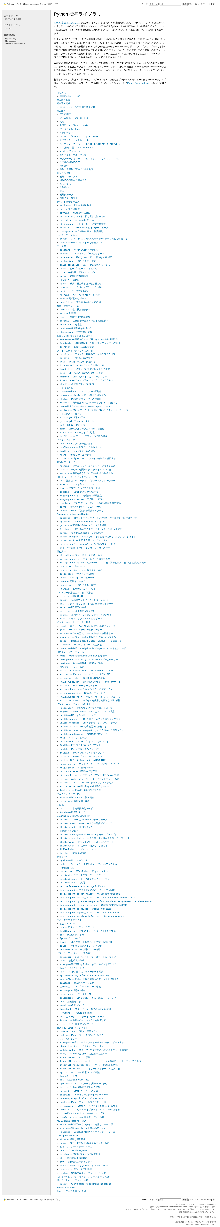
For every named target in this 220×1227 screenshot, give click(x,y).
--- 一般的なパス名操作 (76, 358)
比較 (62, 121)
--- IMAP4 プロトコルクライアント (82, 753)
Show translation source (15, 43)
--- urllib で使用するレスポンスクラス (88, 723)
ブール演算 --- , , (74, 118)
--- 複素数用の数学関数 (75, 317)
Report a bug (10, 38)
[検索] (170, 4)
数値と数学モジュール (68, 306)
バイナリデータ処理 (67, 235)
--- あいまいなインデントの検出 (81, 1098)
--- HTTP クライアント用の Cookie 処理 (89, 775)
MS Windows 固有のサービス (71, 1121)
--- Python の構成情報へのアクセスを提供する (89, 979)
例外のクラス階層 (69, 198)
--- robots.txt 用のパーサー (85, 734)
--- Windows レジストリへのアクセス (83, 1128)
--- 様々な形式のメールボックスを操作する (86, 633)
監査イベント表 (67, 923)
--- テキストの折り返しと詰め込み (82, 216)
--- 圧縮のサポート (74, 425)
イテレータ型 (66, 133)
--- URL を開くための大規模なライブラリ (90, 719)
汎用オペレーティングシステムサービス (77, 477)
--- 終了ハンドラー (73, 1005)
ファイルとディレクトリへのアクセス (76, 350)
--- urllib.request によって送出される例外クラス (92, 730)
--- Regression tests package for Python (82, 886)
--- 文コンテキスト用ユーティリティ (88, 998)
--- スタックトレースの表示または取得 (85, 1009)
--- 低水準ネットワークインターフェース (84, 600)
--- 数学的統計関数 (76, 332)
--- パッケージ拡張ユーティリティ (82, 1046)
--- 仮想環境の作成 (72, 960)
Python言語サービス (67, 1076)
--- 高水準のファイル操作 (77, 384)
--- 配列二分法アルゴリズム (78, 272)
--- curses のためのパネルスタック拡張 (87, 544)
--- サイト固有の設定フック (76, 1024)
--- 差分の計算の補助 (75, 213)
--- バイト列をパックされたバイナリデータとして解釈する (93, 239)
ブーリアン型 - (70, 129)
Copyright (181, 1204)
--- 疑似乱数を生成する (75, 328)
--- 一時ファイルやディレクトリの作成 (85, 369)
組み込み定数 (63, 103)
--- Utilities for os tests (85, 909)
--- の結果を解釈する (77, 361)
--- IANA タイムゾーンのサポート (82, 253)
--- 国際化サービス (73, 812)
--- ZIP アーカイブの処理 (77, 432)
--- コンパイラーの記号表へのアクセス (85, 1083)
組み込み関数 (63, 100)
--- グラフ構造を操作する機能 (80, 302)
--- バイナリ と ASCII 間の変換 (81, 644)
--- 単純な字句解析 (73, 1139)
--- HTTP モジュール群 (74, 738)
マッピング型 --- (71, 151)
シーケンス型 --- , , (79, 136)
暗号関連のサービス (67, 462)
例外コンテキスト (69, 176)
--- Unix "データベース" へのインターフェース (85, 406)
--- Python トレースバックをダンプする (88, 931)
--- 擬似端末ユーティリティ (76, 1162)
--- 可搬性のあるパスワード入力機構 (83, 525)
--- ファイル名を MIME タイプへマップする (88, 637)
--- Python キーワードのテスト (80, 1091)
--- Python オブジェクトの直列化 (80, 391)
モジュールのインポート (69, 1039)
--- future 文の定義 (76, 1013)
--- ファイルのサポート (77, 421)
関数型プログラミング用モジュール (75, 336)
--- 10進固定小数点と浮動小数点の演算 (84, 321)
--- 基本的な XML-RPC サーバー (85, 786)
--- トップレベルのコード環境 (80, 986)
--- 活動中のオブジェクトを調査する (83, 1020)
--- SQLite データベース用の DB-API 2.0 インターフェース (94, 410)
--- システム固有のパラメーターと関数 (81, 971)
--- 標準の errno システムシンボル (80, 507)
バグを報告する (210, 1222)
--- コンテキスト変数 (78, 585)
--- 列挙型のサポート (73, 298)
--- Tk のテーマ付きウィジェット (84, 846)
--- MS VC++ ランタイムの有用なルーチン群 (86, 1124)
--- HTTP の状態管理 (78, 771)
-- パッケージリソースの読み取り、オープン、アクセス (100, 1061)
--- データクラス (75, 994)
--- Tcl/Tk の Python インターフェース (83, 819)
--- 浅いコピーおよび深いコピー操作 (81, 287)
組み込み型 (62, 111)
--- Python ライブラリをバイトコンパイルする (90, 1109)
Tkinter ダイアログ (69, 831)
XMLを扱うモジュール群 (72, 667)
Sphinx (188, 1224)
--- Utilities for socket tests (90, 894)
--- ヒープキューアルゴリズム (78, 268)
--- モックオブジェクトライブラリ (86, 879)
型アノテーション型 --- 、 (90, 158)
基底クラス (65, 184)
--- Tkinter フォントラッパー (82, 827)
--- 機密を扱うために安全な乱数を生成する (86, 473)
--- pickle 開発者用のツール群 (82, 1117)
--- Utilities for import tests (90, 912)
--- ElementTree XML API (86, 670)
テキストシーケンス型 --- (75, 140)
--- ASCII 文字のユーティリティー (85, 540)
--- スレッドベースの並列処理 (81, 555)
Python (9, 4)
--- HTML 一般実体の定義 (81, 663)
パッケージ (72, 566)
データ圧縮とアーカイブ (69, 414)
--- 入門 (72, 882)
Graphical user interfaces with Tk (73, 816)
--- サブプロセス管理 (77, 574)
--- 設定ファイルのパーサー (82, 447)
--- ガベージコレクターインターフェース (82, 1016)
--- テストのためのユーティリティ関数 (87, 890)
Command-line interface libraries (73, 514)
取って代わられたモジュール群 (72, 1180)
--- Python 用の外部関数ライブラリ (82, 510)
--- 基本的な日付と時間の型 (79, 250)
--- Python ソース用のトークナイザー (84, 1095)
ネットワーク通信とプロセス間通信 (75, 592)
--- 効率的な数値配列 (74, 276)
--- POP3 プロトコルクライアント (81, 749)
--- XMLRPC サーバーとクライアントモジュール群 (89, 779)
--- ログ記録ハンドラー (82, 499)
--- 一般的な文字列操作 (75, 205)
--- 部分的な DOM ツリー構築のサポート (90, 682)
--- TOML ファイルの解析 (77, 451)
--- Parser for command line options (83, 521)
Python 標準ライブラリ (50, 4)
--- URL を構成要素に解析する (83, 726)
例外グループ (66, 194)
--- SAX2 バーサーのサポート (79, 685)
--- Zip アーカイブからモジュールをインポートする (92, 1042)
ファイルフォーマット (68, 440)
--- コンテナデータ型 (78, 261)
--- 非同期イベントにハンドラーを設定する (86, 615)
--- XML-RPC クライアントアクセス (87, 782)
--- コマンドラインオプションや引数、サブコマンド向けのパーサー (99, 518)
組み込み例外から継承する (73, 180)
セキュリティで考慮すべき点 (71, 1191)
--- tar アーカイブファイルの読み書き (83, 436)
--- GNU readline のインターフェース (84, 227)
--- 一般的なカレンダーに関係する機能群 (86, 257)
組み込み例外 (63, 173)
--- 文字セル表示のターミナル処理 (81, 533)
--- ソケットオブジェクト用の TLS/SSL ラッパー (86, 603)
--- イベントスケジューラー (77, 577)
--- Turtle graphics (73, 853)
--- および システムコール (84, 1165)
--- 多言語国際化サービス (77, 808)
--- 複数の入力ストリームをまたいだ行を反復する (91, 529)
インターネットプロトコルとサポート (76, 704)
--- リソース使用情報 (76, 1169)
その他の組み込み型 (70, 162)
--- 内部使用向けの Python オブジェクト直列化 (88, 402)
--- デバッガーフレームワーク (77, 927)
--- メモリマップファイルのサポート (81, 618)
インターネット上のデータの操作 (73, 622)
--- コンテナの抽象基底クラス (85, 265)
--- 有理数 (71, 324)
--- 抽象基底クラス (71, 1001)
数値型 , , (75, 125)
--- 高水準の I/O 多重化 (77, 611)
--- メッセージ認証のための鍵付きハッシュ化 (85, 469)
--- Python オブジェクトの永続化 (80, 399)
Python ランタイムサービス (71, 968)
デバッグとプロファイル (69, 920)
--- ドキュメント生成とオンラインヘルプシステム (88, 864)
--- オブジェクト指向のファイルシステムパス (87, 354)
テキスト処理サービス (68, 202)
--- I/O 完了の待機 (73, 607)
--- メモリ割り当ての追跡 (80, 949)
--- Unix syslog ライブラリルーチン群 (83, 1173)
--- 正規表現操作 (69, 209)
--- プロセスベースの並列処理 (85, 559)
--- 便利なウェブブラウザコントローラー (87, 708)
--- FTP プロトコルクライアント (80, 745)
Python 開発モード (69, 868)
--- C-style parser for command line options (85, 1184)
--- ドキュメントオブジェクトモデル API (85, 674)
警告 (62, 191)
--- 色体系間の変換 (75, 801)
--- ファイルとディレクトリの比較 (82, 365)
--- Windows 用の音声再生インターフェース (87, 1132)
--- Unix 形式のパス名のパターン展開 (81, 373)
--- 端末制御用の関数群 (74, 1158)
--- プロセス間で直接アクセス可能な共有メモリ (103, 562)
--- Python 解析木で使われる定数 (80, 1087)
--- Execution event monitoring (84, 975)
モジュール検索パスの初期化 (80, 1072)
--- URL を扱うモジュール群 (78, 715)
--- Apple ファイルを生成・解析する (88, 458)
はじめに (61, 92)
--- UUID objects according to (83, 760)
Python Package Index (138, 83)
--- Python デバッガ (72, 935)
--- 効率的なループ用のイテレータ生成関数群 (89, 339)
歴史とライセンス (193, 1212)
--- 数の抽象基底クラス (76, 309)
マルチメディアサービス (69, 794)
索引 (214, 4)
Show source (10, 41)
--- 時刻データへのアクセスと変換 (80, 488)
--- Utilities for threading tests (93, 905)
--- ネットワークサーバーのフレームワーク (89, 764)
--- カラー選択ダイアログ (86, 823)
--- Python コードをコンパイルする (82, 1035)
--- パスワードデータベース (76, 1147)
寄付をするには (210, 1217)
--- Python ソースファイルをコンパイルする (89, 1106)
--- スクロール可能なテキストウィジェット (95, 838)
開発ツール (62, 857)
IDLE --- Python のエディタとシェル (78, 849)
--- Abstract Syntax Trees (74, 1080)
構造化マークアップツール (70, 652)
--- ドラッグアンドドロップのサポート (87, 842)
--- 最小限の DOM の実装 (82, 678)
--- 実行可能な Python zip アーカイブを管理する (88, 964)
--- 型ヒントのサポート (75, 860)
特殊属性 (64, 166)
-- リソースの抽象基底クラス (90, 1065)
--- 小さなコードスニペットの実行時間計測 (86, 942)
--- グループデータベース (75, 1150)
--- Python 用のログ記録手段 (79, 492)
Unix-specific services (67, 1135)
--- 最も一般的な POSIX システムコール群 (84, 1143)
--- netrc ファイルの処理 (75, 455)
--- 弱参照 (69, 280)
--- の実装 (75, 1057)
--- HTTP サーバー (76, 768)
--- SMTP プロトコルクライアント (82, 756)
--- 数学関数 (69, 313)
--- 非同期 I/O (71, 596)
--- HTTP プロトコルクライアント (84, 741)
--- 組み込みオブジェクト (78, 983)
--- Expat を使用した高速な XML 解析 (90, 700)
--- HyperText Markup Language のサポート (84, 656)
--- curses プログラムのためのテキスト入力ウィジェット (98, 536)
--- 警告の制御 (72, 990)
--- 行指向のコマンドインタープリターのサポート (87, 548)
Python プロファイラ (70, 938)
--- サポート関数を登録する (83, 395)
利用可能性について (70, 96)
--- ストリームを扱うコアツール (77, 484)
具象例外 (64, 187)
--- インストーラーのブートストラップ (88, 957)
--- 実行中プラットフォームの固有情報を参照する (90, 503)
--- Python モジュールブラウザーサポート (85, 1102)
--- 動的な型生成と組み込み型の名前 (82, 283)
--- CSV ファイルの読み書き (76, 443)
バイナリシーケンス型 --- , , (90, 144)
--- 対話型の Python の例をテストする (84, 871)
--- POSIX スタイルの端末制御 (80, 1154)
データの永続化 (65, 388)
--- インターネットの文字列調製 (83, 224)
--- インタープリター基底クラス (79, 1031)
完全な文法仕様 (13, 19)
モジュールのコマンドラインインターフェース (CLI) (83, 1177)
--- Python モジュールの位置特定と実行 (83, 1053)
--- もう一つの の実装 (80, 295)
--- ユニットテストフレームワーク (82, 875)
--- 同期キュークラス (74, 581)
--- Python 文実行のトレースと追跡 (81, 946)
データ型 (61, 246)
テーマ (150, 4)
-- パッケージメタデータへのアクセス (91, 1068)
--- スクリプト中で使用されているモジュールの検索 (94, 1050)
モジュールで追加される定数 (77, 107)
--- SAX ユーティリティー (83, 693)
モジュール (206, 4)
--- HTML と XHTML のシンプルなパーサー (89, 659)
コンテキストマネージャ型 (73, 155)
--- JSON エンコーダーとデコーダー (81, 629)
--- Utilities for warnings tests (92, 916)
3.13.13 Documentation (27, 4)
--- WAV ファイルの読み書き (77, 797)
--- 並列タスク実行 (81, 570)
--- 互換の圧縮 (72, 417)
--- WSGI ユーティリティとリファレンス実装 (87, 711)
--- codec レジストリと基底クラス (81, 242)
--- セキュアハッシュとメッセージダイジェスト (88, 466)
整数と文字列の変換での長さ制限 (76, 169)
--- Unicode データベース (80, 220)
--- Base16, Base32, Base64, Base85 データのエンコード (93, 641)
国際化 (60, 805)
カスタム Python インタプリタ (72, 1028)
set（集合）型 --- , (77, 147)
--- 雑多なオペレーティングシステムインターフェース (89, 480)
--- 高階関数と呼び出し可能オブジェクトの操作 (90, 343)
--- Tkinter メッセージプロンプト (88, 834)
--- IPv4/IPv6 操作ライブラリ (80, 790)
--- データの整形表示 (74, 291)
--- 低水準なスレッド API (77, 589)
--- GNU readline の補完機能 (81, 231)
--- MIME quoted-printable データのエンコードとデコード (93, 648)
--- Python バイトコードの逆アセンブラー (83, 1113)
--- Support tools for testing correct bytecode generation (106, 901)
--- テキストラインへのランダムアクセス (86, 380)
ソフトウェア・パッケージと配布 (73, 953)
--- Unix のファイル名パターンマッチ (83, 376)
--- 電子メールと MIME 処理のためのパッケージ (87, 626)
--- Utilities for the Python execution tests (97, 897)
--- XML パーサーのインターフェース (90, 697)
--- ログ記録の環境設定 (81, 495)
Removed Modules (66, 1187)
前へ (191, 4)
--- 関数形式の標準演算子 (78, 347)
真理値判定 (65, 114)
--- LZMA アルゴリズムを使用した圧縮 (82, 429)
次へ (197, 4)
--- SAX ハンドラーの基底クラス (86, 689)
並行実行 (61, 551)
